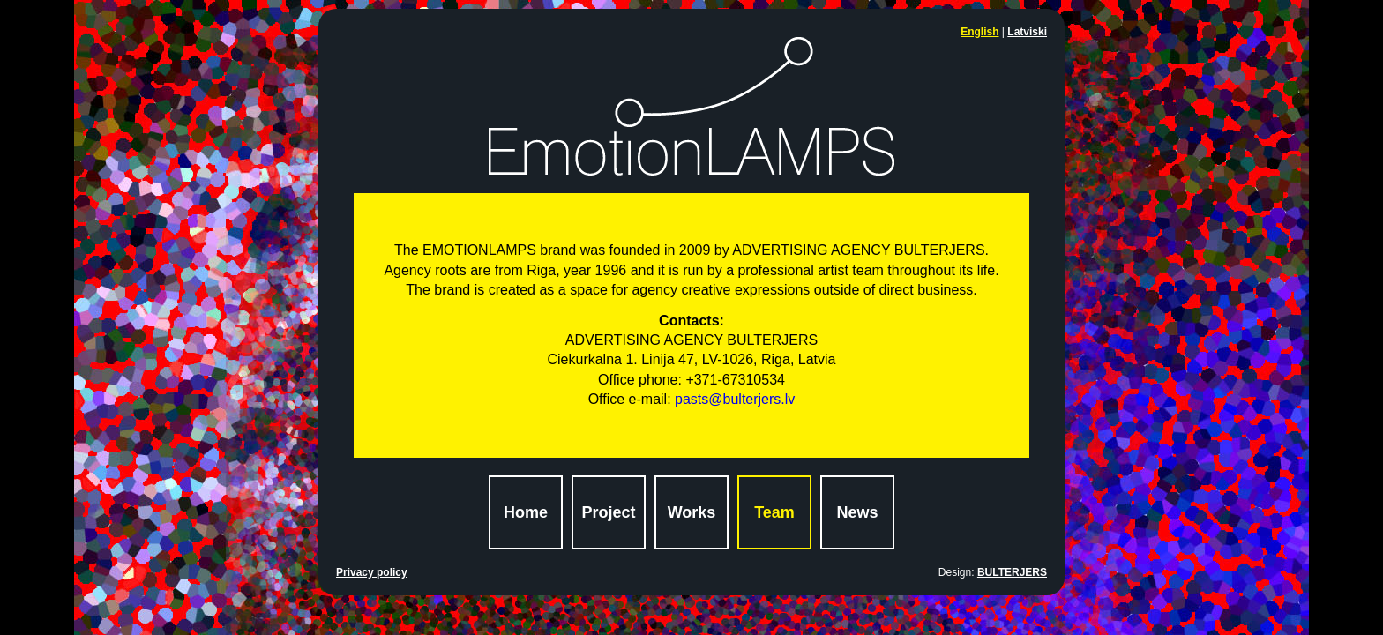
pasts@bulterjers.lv (735, 399)
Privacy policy (371, 572)
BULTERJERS (1012, 572)
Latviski (1027, 32)
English (979, 32)
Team (774, 512)
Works (692, 512)
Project (608, 512)
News (857, 512)
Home (526, 512)
